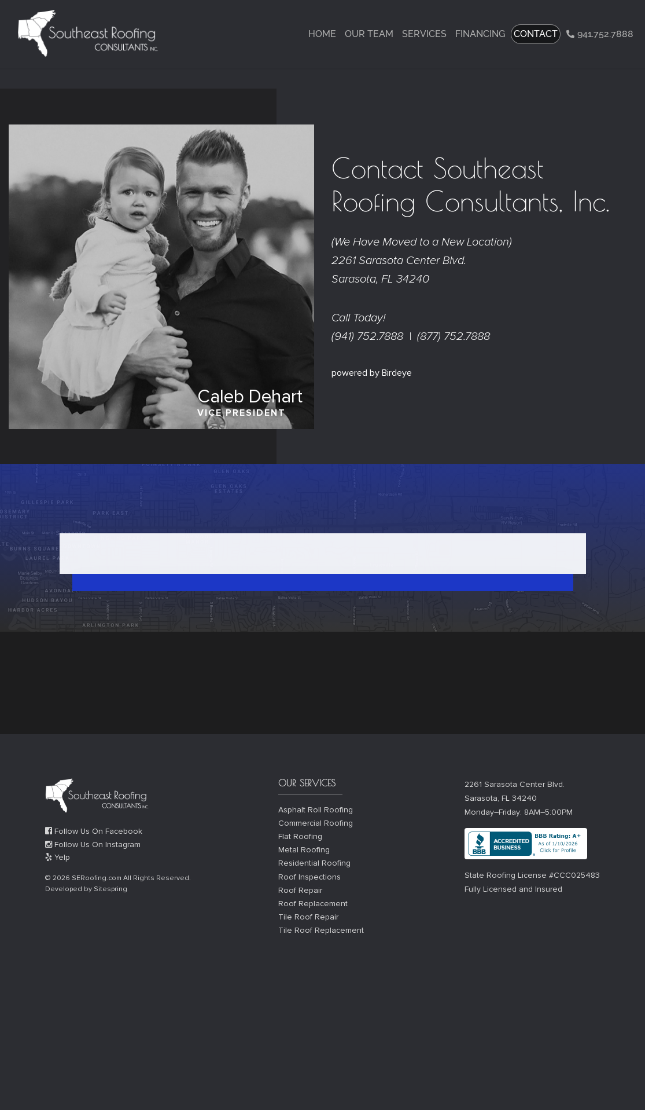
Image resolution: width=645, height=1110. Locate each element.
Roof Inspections (309, 877)
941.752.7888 (599, 33)
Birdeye (397, 373)
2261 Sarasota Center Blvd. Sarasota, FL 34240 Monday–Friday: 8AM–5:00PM (519, 798)
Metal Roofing (304, 850)
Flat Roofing (300, 836)
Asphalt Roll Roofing (315, 810)
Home (322, 33)
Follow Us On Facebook (93, 831)
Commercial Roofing (315, 823)
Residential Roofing (314, 863)
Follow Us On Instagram (93, 844)
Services (424, 33)
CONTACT (536, 33)
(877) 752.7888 (453, 336)
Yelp (57, 857)
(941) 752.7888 (367, 336)
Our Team (369, 33)
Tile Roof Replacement (321, 930)
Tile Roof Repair (308, 917)
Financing (480, 33)
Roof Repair (300, 890)
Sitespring (110, 889)
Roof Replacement (313, 903)
